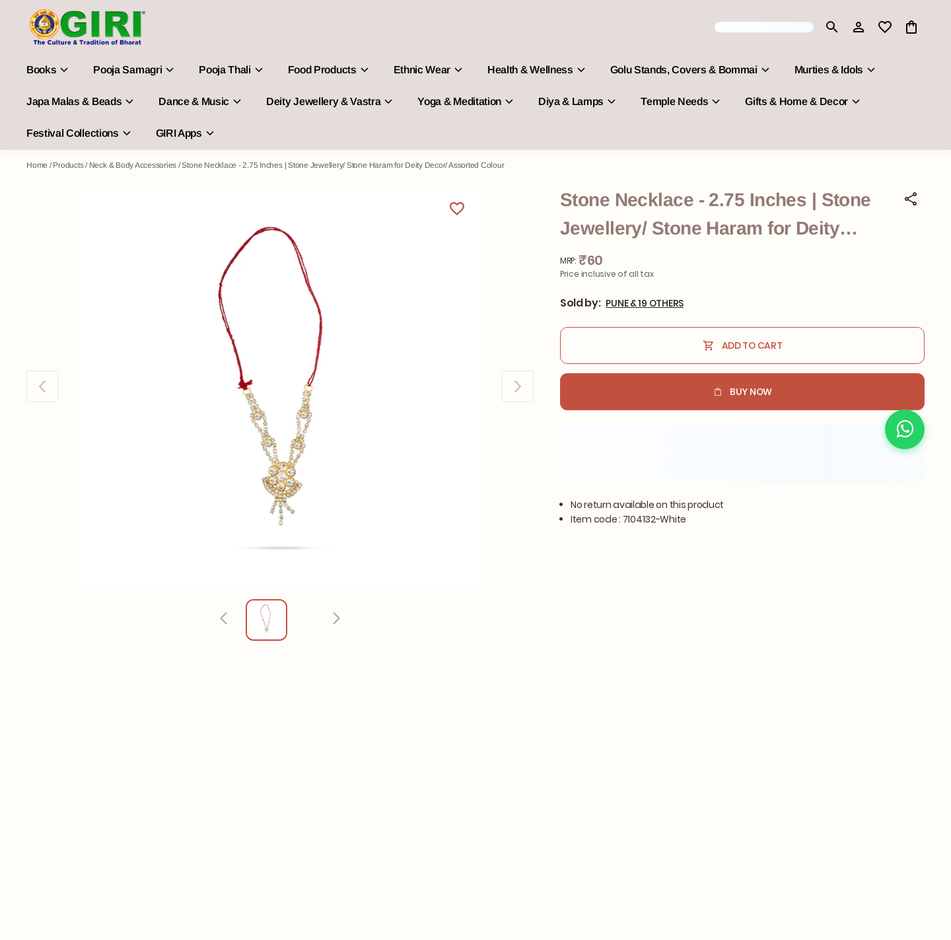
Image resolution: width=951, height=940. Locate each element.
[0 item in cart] (911, 27)
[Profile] (858, 27)
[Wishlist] (457, 210)
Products (68, 165)
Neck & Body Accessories (132, 165)
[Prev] (223, 620)
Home (37, 165)
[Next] (336, 620)
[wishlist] (885, 27)
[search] (832, 27)
